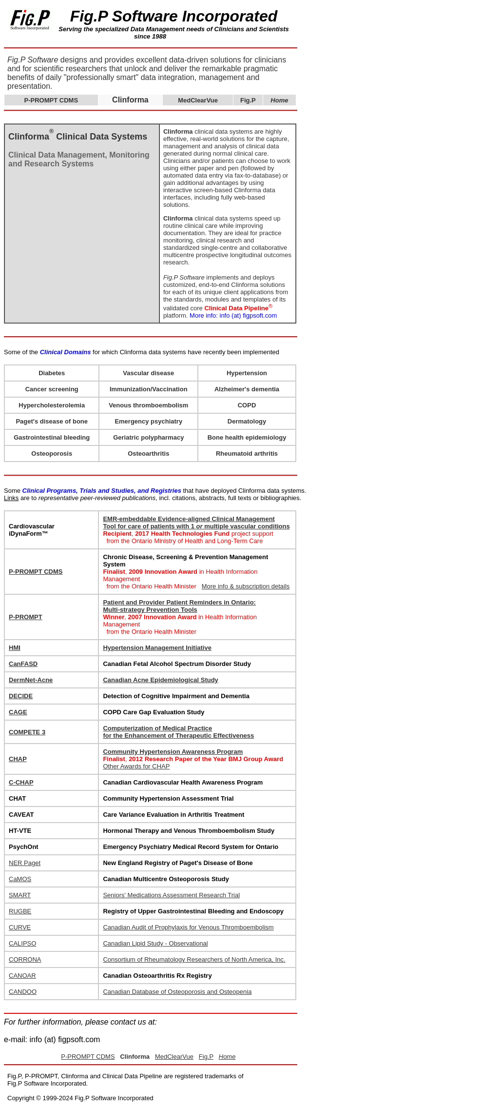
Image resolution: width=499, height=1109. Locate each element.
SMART (20, 895)
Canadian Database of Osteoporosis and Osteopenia (177, 991)
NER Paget (24, 863)
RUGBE (20, 911)
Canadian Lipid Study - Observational (155, 943)
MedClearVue (198, 100)
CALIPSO (22, 943)
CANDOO (23, 991)
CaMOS (20, 879)
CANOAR (22, 975)
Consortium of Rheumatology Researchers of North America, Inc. (194, 959)
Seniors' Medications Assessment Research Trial (171, 895)
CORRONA (25, 959)
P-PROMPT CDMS (51, 100)
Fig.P (248, 100)
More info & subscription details (246, 586)
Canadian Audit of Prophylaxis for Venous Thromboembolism (188, 927)
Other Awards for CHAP (136, 766)
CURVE (20, 927)
